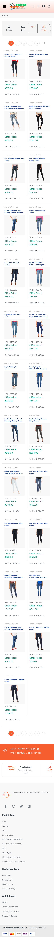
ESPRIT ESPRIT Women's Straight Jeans (36, 265)
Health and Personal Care (13, 861)
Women (5, 826)
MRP (33, 27)
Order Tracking (8, 889)
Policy (4, 902)
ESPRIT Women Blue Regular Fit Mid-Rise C (39, 316)
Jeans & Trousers (11, 51)
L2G (4, 821)
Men (4, 830)
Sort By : (23, 28)
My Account (7, 884)
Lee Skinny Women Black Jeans (37, 160)
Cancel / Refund (9, 916)
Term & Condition (10, 907)
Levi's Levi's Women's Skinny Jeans (13, 55)
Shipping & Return (10, 911)
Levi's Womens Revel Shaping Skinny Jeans (13, 420)
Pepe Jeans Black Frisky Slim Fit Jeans (39, 107)
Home (5, 15)
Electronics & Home (11, 857)
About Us (6, 875)
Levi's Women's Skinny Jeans (38, 55)
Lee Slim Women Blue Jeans (38, 472)
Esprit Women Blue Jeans (37, 212)
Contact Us (7, 880)
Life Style (6, 853)
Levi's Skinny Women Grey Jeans (38, 420)
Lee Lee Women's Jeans (11, 264)
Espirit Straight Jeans (11, 368)
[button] (33, 6)
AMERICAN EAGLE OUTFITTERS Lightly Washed (12, 473)
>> (44, 43)
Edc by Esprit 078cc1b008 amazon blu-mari (38, 369)
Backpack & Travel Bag (12, 839)
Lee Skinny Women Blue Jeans (14, 160)
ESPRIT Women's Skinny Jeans (39, 628)
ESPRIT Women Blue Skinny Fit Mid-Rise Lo (14, 212)
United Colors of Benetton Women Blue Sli (13, 577)
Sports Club (7, 835)
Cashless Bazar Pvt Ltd (15, 927)
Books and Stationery (12, 844)
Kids (4, 848)
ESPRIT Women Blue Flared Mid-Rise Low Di (14, 107)
